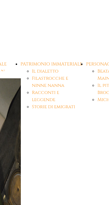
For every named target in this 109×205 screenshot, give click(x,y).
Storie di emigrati (53, 107)
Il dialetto (45, 71)
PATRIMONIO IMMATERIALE (51, 64)
